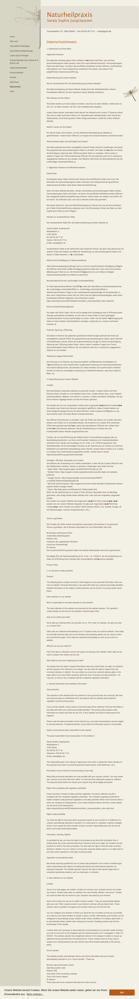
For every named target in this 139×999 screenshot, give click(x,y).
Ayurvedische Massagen (20, 46)
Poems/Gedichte (16, 73)
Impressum (14, 82)
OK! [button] (122, 992)
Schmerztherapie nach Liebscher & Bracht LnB (24, 61)
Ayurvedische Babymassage (21, 51)
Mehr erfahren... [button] (35, 994)
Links (12, 91)
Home (12, 37)
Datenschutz (15, 87)
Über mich (14, 41)
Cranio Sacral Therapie (19, 56)
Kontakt (13, 77)
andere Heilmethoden (18, 68)
